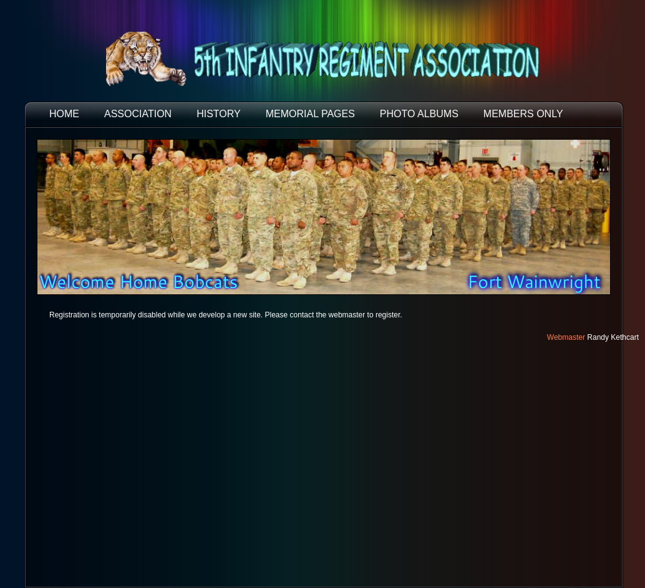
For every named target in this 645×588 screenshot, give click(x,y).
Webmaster (566, 337)
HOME (64, 113)
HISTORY (218, 113)
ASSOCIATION (138, 113)
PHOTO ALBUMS (419, 113)
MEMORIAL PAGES (310, 113)
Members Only (523, 113)
